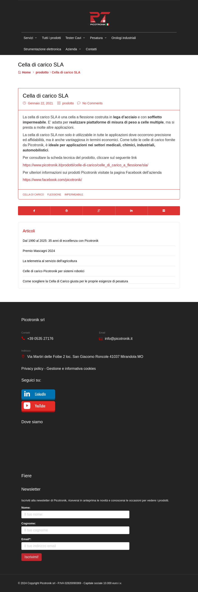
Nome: (25, 507)
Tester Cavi (73, 38)
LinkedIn (40, 394)
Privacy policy (32, 368)
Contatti (91, 49)
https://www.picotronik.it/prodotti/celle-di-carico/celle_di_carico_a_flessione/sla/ (85, 165)
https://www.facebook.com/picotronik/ (52, 180)
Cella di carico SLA (45, 96)
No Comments (92, 103)
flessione (54, 194)
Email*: (26, 539)
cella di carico (33, 194)
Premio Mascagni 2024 (39, 251)
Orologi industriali (124, 38)
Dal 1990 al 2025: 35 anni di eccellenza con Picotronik (60, 240)
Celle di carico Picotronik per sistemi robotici (53, 271)
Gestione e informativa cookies (71, 368)
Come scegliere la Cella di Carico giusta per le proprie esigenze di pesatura (75, 281)
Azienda (71, 49)
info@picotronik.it (119, 339)
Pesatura (96, 38)
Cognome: (28, 523)
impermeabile (74, 194)
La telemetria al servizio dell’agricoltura (50, 261)
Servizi (28, 38)
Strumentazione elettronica (42, 49)
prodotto (42, 72)
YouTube (40, 406)
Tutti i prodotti (51, 38)
